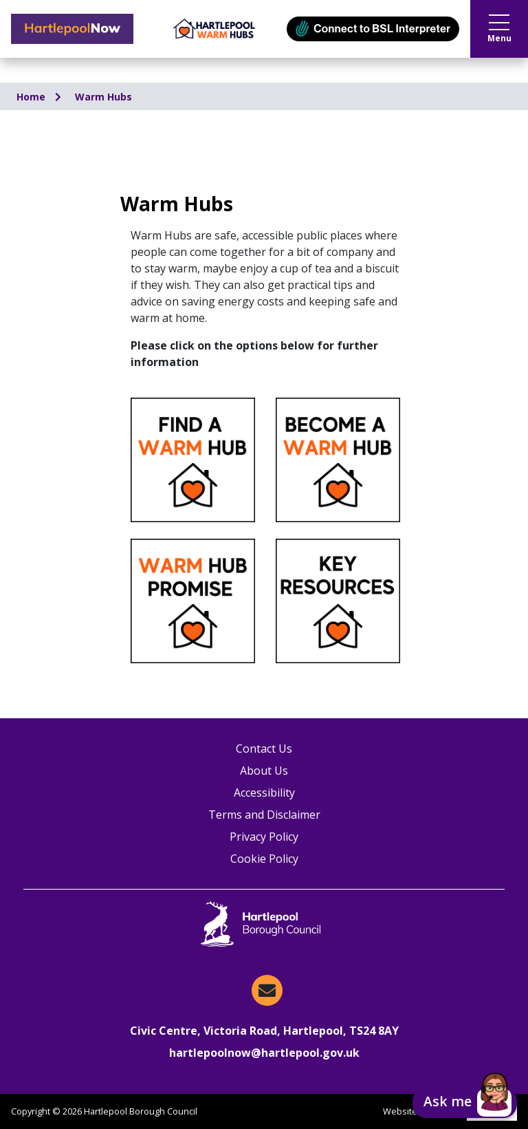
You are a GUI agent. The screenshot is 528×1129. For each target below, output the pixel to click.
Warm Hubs (103, 96)
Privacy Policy (264, 836)
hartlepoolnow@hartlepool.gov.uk (264, 1052)
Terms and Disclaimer (264, 814)
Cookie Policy (264, 858)
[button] (464, 1103)
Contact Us (264, 748)
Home (32, 96)
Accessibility (264, 792)
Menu (499, 29)
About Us (264, 770)
